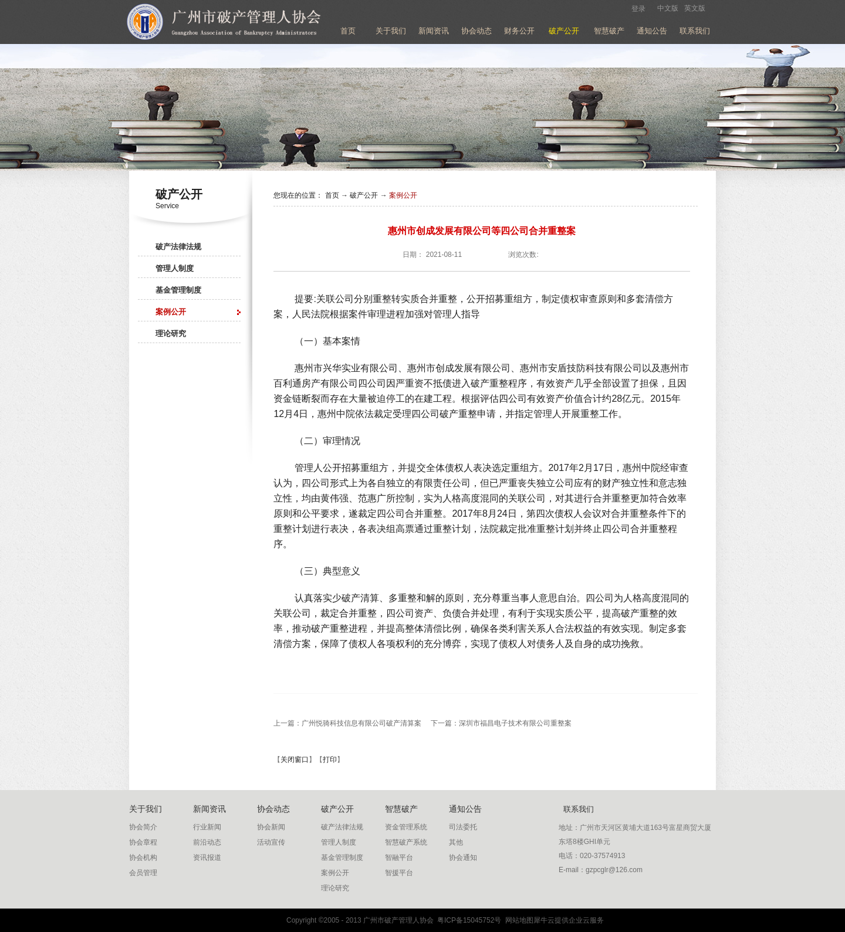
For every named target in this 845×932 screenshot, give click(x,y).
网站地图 (517, 920)
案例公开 (403, 195)
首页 (348, 30)
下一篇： (501, 723)
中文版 (667, 8)
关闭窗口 (294, 759)
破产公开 (364, 195)
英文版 (694, 8)
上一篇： (347, 723)
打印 (330, 759)
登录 (638, 9)
